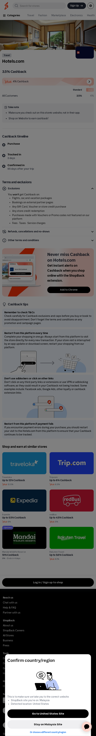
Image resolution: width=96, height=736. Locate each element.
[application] (86, 726)
